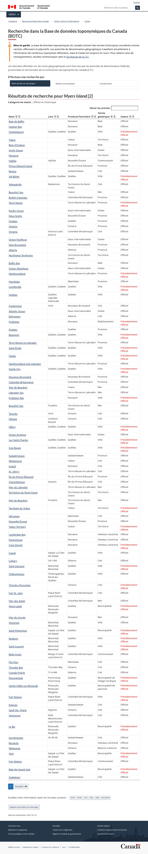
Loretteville (15, 287)
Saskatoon (14, 777)
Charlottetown (17, 482)
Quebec (13, 329)
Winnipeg (14, 516)
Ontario (13, 226)
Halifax (12, 161)
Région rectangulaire (65, 83)
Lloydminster (16, 738)
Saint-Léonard (16, 566)
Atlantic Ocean (17, 311)
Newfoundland (17, 273)
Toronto (13, 413)
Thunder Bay (16, 667)
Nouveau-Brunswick (20, 377)
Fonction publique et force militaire (21, 834)
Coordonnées (106, 83)
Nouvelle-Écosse (18, 521)
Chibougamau (16, 574)
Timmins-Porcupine (20, 585)
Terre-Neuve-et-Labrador (23, 342)
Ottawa (13, 419)
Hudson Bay (15, 126)
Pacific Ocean (16, 210)
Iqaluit (12, 466)
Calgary (13, 561)
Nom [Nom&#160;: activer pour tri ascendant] (14, 116)
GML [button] (97, 798)
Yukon (12, 140)
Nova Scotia (15, 216)
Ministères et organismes (17, 830)
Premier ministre (103, 826)
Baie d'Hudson (17, 145)
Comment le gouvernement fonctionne (112, 830)
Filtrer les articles (114, 108)
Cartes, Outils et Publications (66, 21)
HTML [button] (79, 798)
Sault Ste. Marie (18, 710)
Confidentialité (74, 847)
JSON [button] (73, 798)
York (11, 753)
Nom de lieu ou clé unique (23, 83)
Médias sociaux (14, 847)
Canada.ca (12, 21)
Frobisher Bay (16, 398)
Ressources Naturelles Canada (35, 21)
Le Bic (12, 726)
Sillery (12, 427)
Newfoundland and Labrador (25, 364)
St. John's (14, 471)
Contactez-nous (14, 826)
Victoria (13, 231)
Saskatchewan (17, 456)
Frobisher (14, 321)
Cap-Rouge (15, 448)
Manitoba (14, 281)
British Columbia (18, 197)
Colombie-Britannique (21, 382)
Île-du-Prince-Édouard (21, 477)
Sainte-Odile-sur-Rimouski (23, 686)
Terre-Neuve (16, 203)
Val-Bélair (14, 176)
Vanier (12, 356)
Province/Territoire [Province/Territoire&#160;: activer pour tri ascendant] (82, 116)
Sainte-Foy (15, 369)
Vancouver (15, 715)
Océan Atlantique (18, 268)
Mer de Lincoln (17, 617)
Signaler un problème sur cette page (24, 807)
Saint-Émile (15, 348)
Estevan (13, 705)
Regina (12, 171)
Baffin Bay (14, 263)
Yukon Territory (17, 526)
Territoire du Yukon (19, 508)
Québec (13, 221)
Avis (63, 847)
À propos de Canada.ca (50, 847)
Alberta (13, 250)
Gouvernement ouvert (105, 834)
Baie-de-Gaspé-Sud (19, 769)
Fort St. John (16, 593)
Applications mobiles (30, 847)
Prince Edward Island (20, 166)
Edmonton (14, 316)
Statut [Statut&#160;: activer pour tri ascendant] (127, 116)
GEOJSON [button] (105, 798)
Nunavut (13, 155)
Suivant (19, 786)
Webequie (14, 748)
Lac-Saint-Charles (18, 440)
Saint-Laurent (16, 646)
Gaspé (12, 553)
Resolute (13, 743)
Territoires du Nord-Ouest (23, 492)
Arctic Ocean (16, 150)
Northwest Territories (21, 255)
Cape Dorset (16, 545)
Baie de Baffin (16, 121)
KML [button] (91, 798)
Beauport (14, 335)
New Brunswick (17, 245)
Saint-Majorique (18, 630)
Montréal (14, 622)
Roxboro (13, 638)
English (136, 2)
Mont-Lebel (15, 606)
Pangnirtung (15, 540)
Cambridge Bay (17, 534)
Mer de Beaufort (18, 387)
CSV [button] (85, 798)
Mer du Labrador (18, 487)
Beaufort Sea (16, 192)
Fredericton (15, 306)
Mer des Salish (17, 601)
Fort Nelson (15, 697)
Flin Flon (13, 662)
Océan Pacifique (18, 239)
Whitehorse (15, 461)
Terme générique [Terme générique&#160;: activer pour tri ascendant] (107, 114)
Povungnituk (16, 678)
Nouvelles (56, 826)
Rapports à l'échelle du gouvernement (67, 834)
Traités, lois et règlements (62, 830)
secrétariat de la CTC (77, 56)
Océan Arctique (17, 434)
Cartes (87, 21)
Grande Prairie (17, 672)
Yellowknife (15, 184)
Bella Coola (15, 654)
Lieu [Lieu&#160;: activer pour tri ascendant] (53, 116)
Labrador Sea (16, 392)
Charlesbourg (16, 132)
